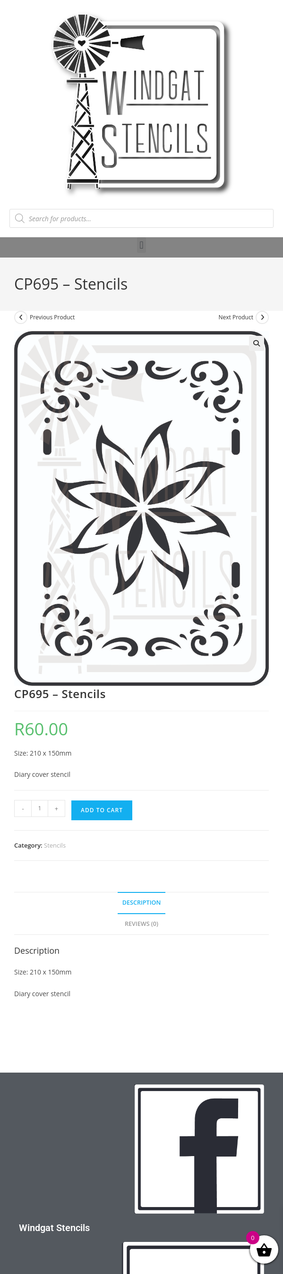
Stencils (55, 845)
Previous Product (52, 317)
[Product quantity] (39, 808)
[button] (141, 245)
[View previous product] (20, 317)
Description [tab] (141, 903)
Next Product (235, 317)
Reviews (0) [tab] (141, 924)
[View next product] (262, 317)
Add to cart (102, 810)
